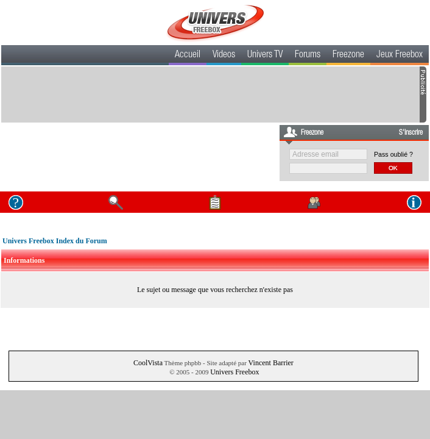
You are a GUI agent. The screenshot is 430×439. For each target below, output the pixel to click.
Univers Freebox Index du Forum (54, 241)
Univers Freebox (234, 372)
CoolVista (148, 363)
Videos (224, 55)
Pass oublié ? (393, 154)
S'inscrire (411, 133)
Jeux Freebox (399, 55)
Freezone (348, 55)
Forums (307, 55)
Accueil (187, 55)
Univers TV (265, 55)
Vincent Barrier (271, 363)
